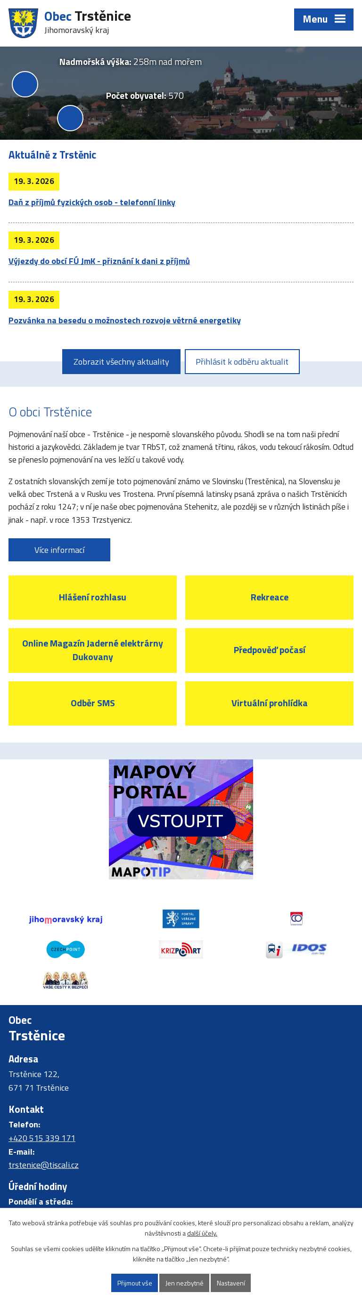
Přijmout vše (134, 1283)
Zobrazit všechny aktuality (121, 361)
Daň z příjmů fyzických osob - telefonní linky (91, 202)
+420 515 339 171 (41, 1138)
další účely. (202, 1233)
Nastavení (231, 1283)
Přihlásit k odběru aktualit (242, 361)
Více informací (59, 549)
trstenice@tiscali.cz (43, 1164)
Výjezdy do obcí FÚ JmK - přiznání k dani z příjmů (99, 261)
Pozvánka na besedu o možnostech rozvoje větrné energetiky (124, 320)
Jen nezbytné (184, 1283)
